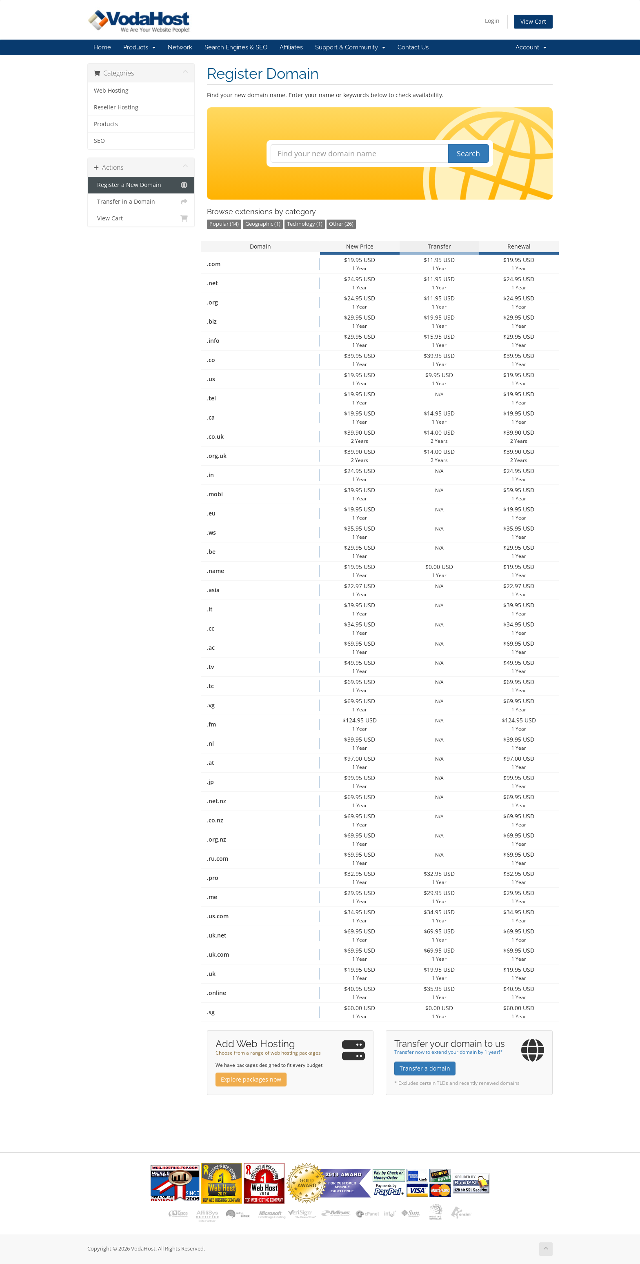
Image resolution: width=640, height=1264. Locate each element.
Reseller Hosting (116, 107)
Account (531, 47)
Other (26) (341, 223)
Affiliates (291, 47)
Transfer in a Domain (141, 202)
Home (102, 47)
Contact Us (413, 47)
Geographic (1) (262, 223)
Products (139, 47)
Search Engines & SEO (235, 47)
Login (492, 20)
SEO (99, 140)
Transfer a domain (425, 1068)
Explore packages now (251, 1079)
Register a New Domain (141, 185)
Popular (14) (224, 223)
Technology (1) (304, 223)
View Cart (533, 21)
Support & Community (350, 47)
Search (468, 153)
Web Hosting (111, 90)
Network (180, 47)
